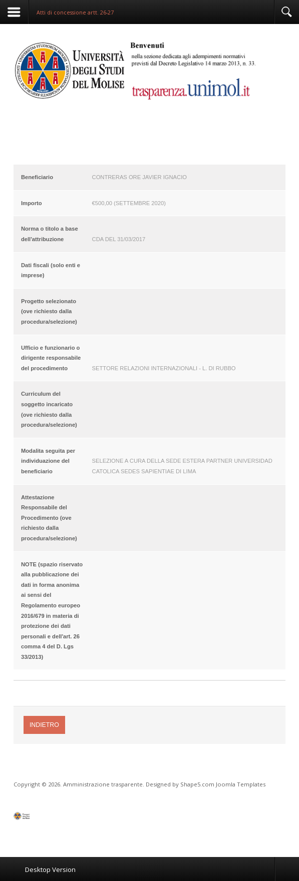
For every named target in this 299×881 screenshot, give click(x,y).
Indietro (44, 724)
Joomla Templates (240, 784)
